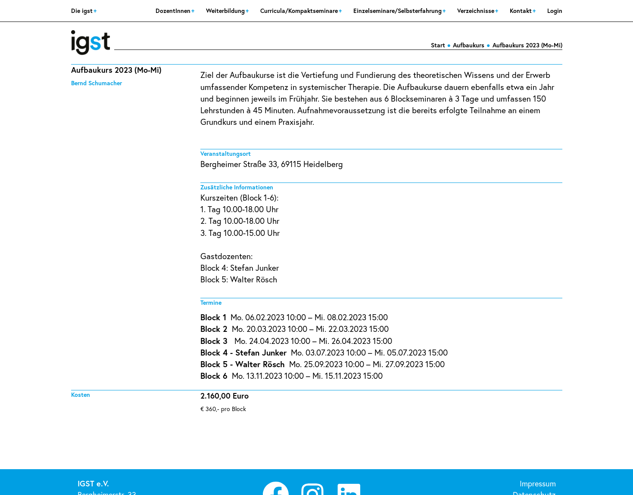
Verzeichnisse (476, 10)
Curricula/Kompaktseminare (300, 10)
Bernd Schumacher (96, 83)
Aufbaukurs (468, 45)
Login (554, 10)
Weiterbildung (226, 10)
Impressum (538, 483)
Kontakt (521, 10)
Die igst (82, 10)
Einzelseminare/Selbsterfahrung (398, 10)
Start (438, 45)
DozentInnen (174, 10)
